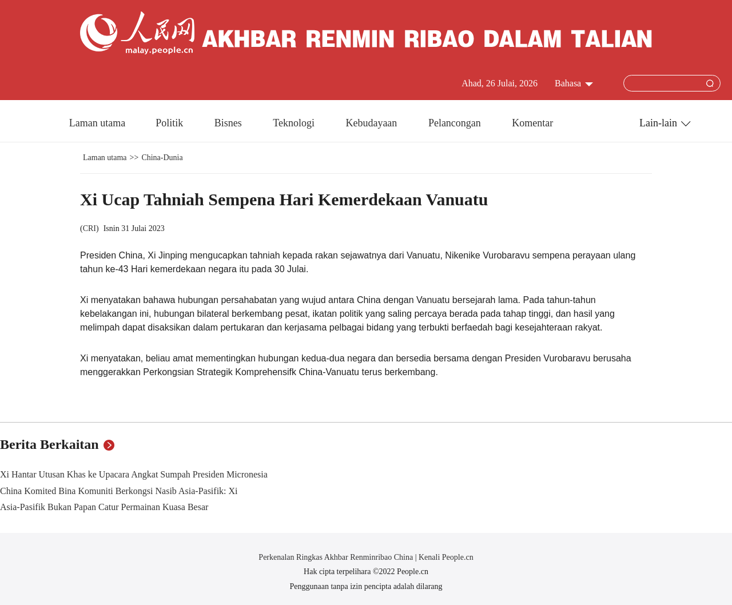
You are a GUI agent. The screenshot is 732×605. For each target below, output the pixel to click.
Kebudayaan (372, 123)
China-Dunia (161, 157)
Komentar (532, 123)
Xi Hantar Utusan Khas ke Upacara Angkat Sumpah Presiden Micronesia (134, 474)
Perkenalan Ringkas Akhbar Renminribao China (336, 557)
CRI (89, 228)
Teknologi (295, 123)
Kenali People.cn (445, 557)
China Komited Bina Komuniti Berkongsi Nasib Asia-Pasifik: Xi (119, 491)
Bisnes (229, 123)
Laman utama (97, 123)
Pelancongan (455, 123)
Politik (171, 123)
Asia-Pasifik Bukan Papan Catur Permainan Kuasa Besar (104, 507)
